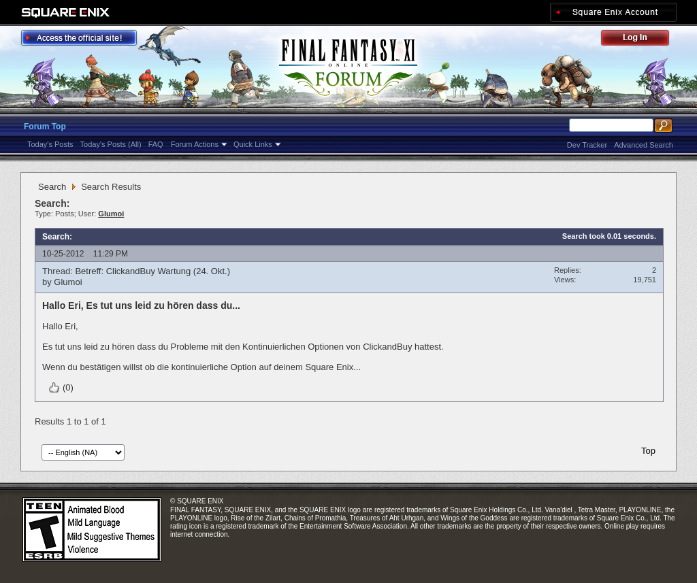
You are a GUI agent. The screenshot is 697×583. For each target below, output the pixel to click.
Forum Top (45, 126)
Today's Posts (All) (111, 144)
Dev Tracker (587, 145)
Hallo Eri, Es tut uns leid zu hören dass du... (141, 305)
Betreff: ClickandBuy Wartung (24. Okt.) (152, 271)
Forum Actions (194, 144)
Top (648, 451)
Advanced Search (643, 145)
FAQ (155, 144)
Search (52, 187)
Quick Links (252, 144)
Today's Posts (50, 144)
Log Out (641, 39)
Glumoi (68, 282)
